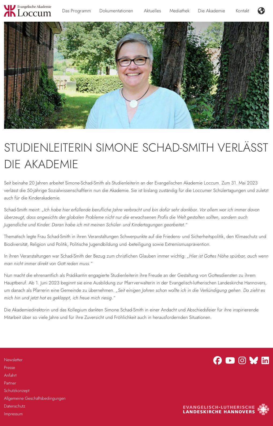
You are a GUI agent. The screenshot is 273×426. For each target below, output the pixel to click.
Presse (9, 367)
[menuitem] (76, 11)
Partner (10, 383)
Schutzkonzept (16, 390)
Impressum (13, 414)
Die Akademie (211, 10)
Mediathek (179, 10)
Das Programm (76, 10)
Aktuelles (152, 10)
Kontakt (242, 10)
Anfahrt (10, 375)
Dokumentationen (116, 10)
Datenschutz (14, 406)
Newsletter (13, 360)
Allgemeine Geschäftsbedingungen (35, 398)
